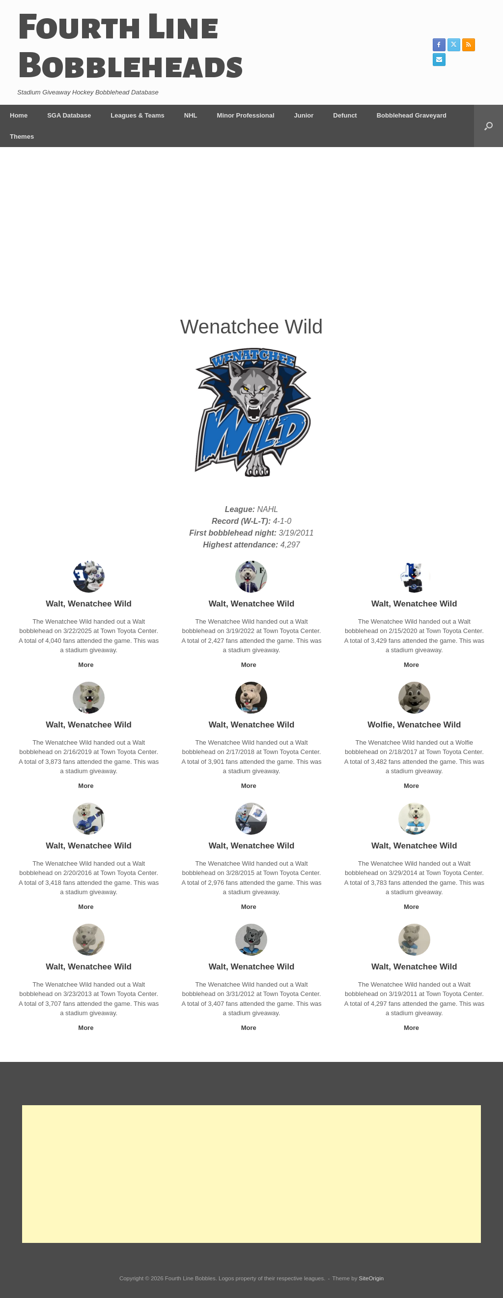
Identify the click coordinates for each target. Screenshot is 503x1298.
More (88, 664)
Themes (22, 136)
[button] (488, 126)
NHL (190, 115)
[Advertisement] (251, 238)
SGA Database (69, 115)
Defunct (345, 115)
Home (19, 115)
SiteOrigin (371, 1278)
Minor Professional (246, 115)
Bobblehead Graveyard (412, 115)
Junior (304, 115)
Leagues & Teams (138, 115)
